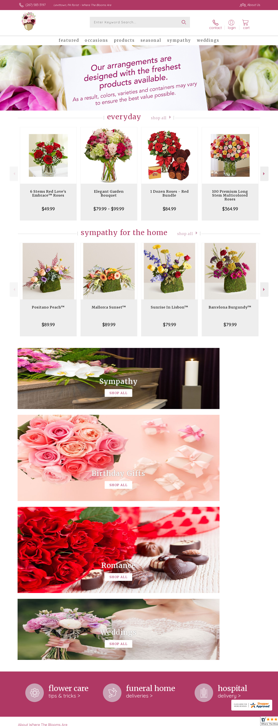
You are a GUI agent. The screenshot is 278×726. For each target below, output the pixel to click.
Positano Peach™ (48, 304)
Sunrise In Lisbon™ (169, 304)
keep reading (124, 570)
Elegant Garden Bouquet (109, 190)
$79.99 (169, 321)
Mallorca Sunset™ (109, 304)
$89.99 (48, 321)
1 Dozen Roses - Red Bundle (169, 190)
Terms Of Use (175, 722)
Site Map (249, 722)
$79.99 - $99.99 (108, 205)
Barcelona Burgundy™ (230, 304)
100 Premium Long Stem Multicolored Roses (230, 192)
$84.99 (169, 205)
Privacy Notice (198, 722)
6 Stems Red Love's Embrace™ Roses (48, 190)
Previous (14, 170)
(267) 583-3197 (35, 5)
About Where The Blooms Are (42, 562)
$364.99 (230, 205)
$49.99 (48, 205)
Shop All (158, 114)
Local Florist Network (226, 722)
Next (264, 170)
